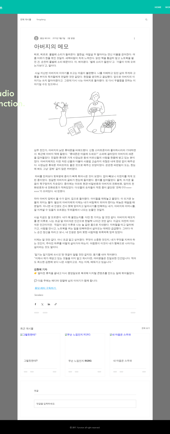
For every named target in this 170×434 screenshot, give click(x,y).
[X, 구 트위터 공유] (42, 304)
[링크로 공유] (55, 304)
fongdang (41, 19)
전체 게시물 (25, 19)
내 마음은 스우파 (122, 360)
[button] (146, 19)
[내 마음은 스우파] (130, 344)
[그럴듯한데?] (40, 344)
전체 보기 (146, 328)
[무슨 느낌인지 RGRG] (85, 344)
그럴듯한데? (30, 360)
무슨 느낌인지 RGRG (80, 360)
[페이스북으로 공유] (35, 304)
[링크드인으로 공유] (49, 304)
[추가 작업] (134, 38)
